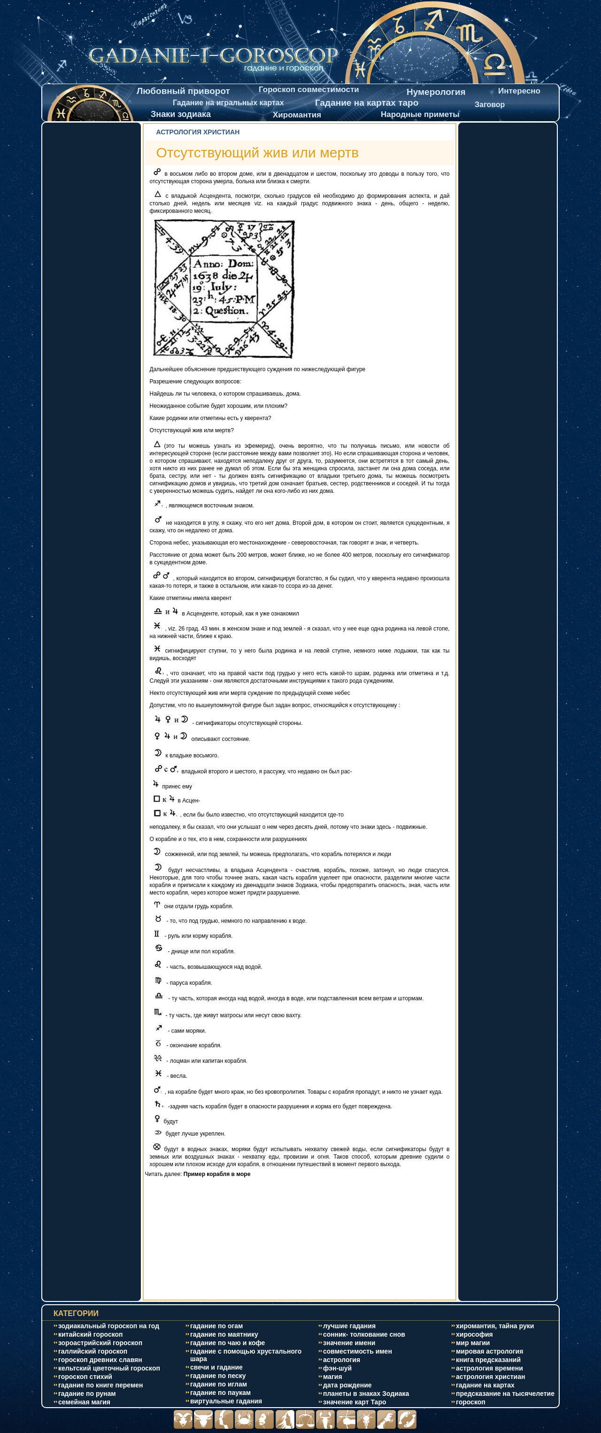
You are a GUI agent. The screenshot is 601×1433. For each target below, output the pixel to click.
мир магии (473, 1343)
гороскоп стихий (85, 1376)
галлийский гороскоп (92, 1351)
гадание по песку (218, 1375)
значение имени (349, 1343)
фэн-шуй (337, 1368)
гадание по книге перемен (100, 1385)
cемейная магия (84, 1402)
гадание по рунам (87, 1393)
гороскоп (470, 1402)
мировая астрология (489, 1351)
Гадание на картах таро (366, 103)
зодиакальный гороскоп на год (108, 1326)
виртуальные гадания (226, 1401)
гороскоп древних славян (100, 1359)
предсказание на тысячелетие (505, 1393)
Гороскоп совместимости (309, 89)
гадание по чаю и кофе (227, 1343)
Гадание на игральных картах (228, 103)
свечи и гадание (216, 1367)
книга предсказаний (488, 1359)
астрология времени (489, 1368)
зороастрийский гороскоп (100, 1343)
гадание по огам (216, 1326)
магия (332, 1376)
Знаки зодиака (181, 114)
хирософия (474, 1334)
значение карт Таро (354, 1402)
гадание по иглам (218, 1384)
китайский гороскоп (90, 1334)
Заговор (490, 105)
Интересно (519, 90)
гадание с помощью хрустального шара (245, 1355)
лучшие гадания (349, 1326)
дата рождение (347, 1385)
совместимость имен (357, 1351)
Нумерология (436, 92)
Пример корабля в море (217, 1174)
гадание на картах (485, 1385)
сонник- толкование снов (364, 1334)
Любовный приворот (183, 91)
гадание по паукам (220, 1392)
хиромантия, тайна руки (495, 1326)
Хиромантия (297, 114)
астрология (341, 1359)
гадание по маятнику (224, 1334)
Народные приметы (420, 114)
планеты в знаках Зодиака (366, 1393)
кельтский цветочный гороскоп (109, 1368)
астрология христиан (490, 1376)
